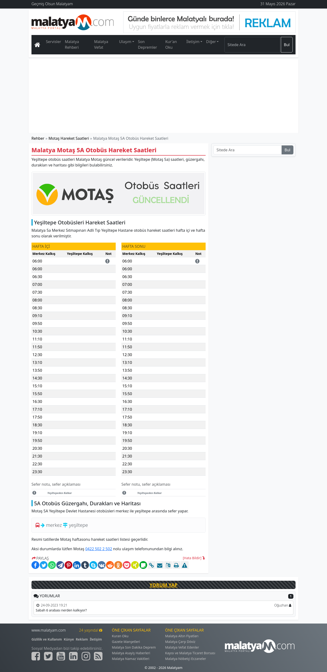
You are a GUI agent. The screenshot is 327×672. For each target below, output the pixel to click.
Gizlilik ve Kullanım (46, 639)
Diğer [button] (211, 41)
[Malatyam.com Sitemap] (98, 656)
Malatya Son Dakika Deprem (134, 647)
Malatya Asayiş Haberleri (131, 653)
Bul (287, 44)
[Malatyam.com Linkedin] (73, 656)
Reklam (82, 639)
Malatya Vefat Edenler (182, 647)
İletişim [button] (192, 41)
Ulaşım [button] (125, 41)
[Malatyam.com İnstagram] (86, 656)
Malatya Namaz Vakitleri (130, 658)
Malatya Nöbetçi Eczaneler (185, 658)
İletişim (96, 639)
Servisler (53, 41)
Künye (69, 639)
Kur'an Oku (171, 44)
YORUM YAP (163, 585)
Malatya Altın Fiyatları (182, 636)
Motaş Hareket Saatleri (69, 138)
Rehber (37, 138)
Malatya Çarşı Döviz (180, 641)
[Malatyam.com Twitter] (48, 656)
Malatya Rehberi (72, 44)
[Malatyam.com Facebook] (35, 656)
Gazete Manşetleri (126, 641)
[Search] (252, 44)
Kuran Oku (120, 636)
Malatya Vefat (101, 44)
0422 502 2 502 (98, 548)
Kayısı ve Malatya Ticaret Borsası (190, 653)
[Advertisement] (163, 96)
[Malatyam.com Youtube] (61, 656)
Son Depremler (147, 44)
